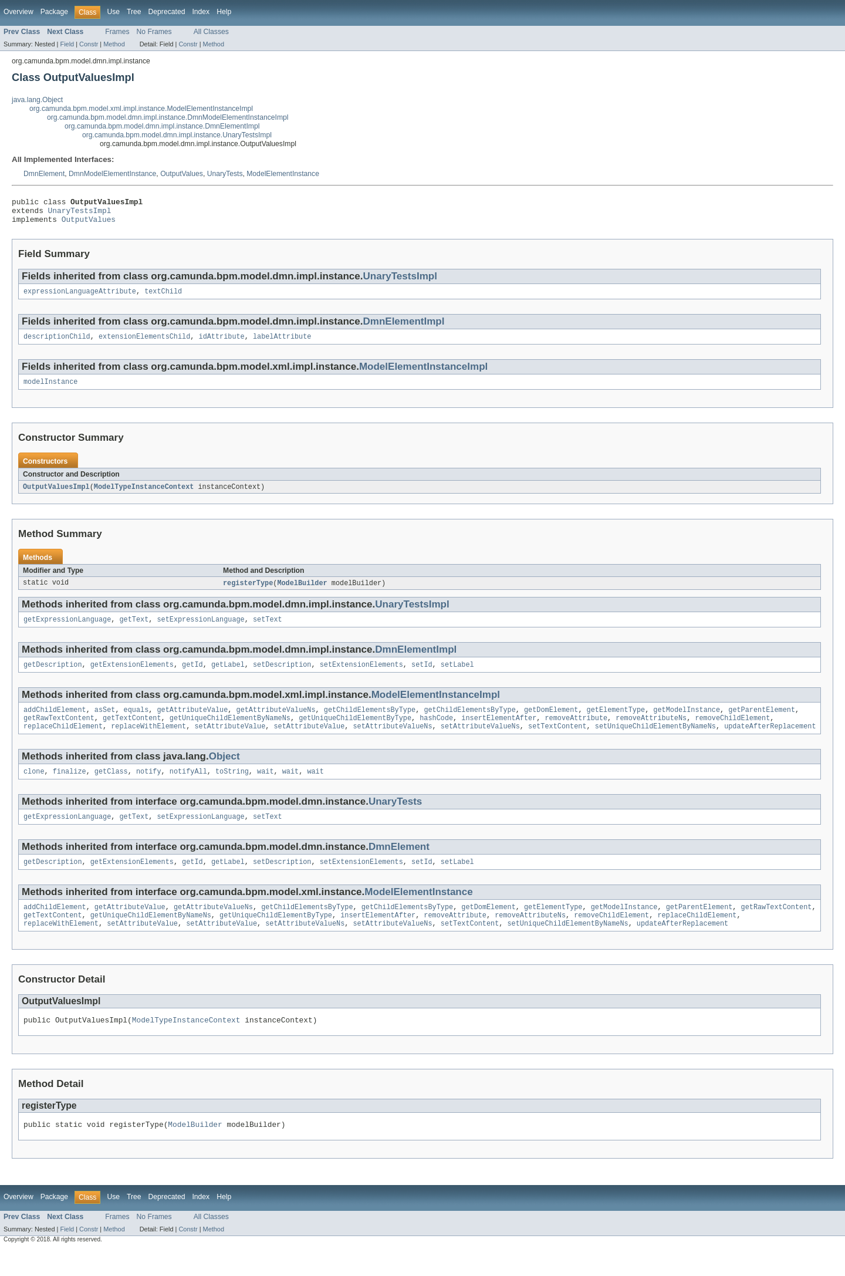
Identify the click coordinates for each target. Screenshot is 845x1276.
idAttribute (221, 344)
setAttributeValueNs (392, 742)
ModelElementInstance (282, 174)
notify (148, 788)
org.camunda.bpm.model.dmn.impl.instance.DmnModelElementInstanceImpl (167, 117)
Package (54, 12)
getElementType (615, 723)
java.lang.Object (37, 100)
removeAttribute (576, 732)
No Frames (154, 32)
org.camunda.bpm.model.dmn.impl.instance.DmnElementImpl (162, 126)
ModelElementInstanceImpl (423, 374)
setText (267, 630)
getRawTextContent (58, 732)
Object (224, 772)
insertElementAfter (498, 732)
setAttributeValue (229, 742)
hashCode (436, 732)
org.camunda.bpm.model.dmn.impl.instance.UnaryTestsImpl (177, 135)
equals (136, 723)
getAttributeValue (192, 723)
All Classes (211, 32)
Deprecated (166, 12)
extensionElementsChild (144, 344)
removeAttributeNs (651, 732)
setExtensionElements (361, 676)
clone (34, 788)
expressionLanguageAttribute (79, 297)
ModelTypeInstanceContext (144, 496)
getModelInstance (686, 723)
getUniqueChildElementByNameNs (230, 732)
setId (421, 676)
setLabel (457, 676)
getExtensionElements (132, 676)
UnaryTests (225, 174)
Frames (117, 32)
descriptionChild (56, 344)
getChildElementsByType (369, 723)
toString (232, 788)
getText (133, 630)
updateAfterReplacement (770, 742)
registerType (248, 593)
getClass (111, 788)
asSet (105, 723)
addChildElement (54, 723)
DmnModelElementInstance (112, 174)
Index (200, 12)
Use (113, 12)
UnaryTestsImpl (79, 213)
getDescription (52, 676)
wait (265, 788)
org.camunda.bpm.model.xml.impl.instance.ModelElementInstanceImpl (141, 108)
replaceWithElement (148, 742)
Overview (18, 12)
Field (67, 44)
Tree (134, 12)
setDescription (282, 676)
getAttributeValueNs (275, 723)
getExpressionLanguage (67, 630)
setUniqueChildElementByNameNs (655, 742)
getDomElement (551, 723)
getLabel (228, 676)
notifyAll (188, 788)
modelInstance (50, 390)
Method (113, 44)
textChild (163, 297)
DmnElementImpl (403, 327)
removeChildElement (732, 732)
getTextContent (132, 732)
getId (192, 676)
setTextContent (557, 742)
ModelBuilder (302, 593)
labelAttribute (282, 344)
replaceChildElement (63, 742)
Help (224, 12)
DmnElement (44, 174)
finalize (69, 788)
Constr (88, 44)
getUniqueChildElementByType (355, 732)
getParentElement (761, 723)
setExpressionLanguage (200, 630)
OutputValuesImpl (56, 496)
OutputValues (181, 174)
